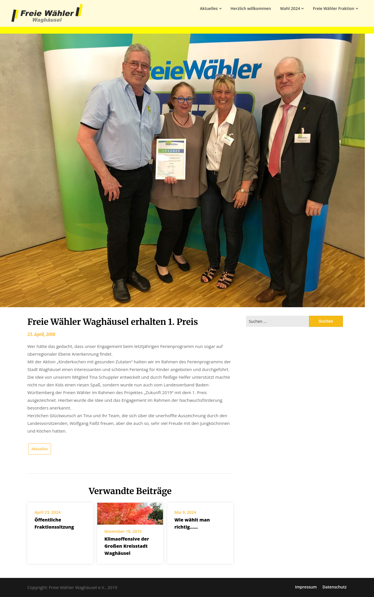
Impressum (306, 587)
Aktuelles (209, 8)
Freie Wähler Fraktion (333, 8)
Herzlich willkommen (251, 8)
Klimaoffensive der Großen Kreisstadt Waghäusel (126, 546)
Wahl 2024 (290, 8)
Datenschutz (334, 587)
